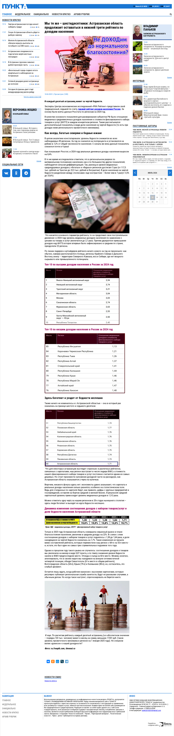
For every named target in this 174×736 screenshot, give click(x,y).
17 (157, 193)
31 (157, 202)
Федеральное (22, 14)
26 (166, 197)
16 (152, 193)
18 (161, 193)
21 (144, 197)
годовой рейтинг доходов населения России (99, 109)
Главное (7, 14)
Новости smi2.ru (51, 681)
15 (148, 193)
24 (157, 197)
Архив (39, 161)
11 (161, 188)
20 (139, 197)
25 (161, 197)
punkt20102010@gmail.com (151, 710)
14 (144, 193)
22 (148, 197)
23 (152, 197)
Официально (41, 14)
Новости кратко (61, 14)
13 (139, 193)
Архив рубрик (82, 14)
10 (157, 188)
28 (144, 202)
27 (139, 202)
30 (152, 202)
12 (166, 188)
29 (148, 202)
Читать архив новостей (32, 97)
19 (166, 193)
